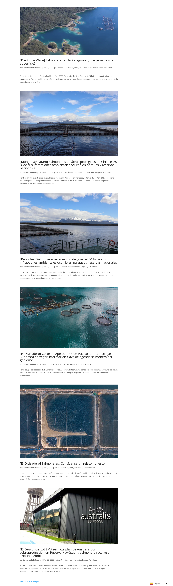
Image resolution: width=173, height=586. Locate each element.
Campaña (24, 70)
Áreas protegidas (75, 172)
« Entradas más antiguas (29, 581)
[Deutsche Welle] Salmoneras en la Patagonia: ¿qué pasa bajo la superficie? (66, 62)
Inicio (76, 67)
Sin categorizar (89, 467)
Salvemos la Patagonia (32, 67)
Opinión (70, 467)
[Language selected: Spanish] (158, 583)
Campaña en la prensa (64, 67)
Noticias (64, 172)
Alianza (88, 364)
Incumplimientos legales (92, 172)
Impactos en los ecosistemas (91, 67)
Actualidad (108, 67)
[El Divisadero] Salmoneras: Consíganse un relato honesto (62, 463)
